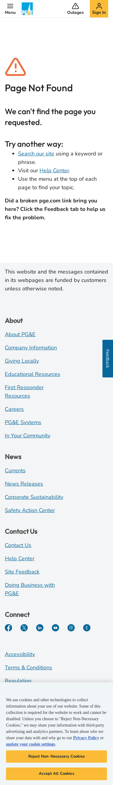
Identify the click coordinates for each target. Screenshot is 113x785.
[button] (10, 8)
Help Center (54, 170)
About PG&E (20, 334)
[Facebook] (8, 628)
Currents (15, 470)
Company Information (31, 347)
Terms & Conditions (28, 667)
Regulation (18, 680)
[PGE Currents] (87, 628)
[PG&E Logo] (28, 8)
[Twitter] (24, 628)
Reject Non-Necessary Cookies (56, 756)
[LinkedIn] (40, 628)
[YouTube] (55, 628)
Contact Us (18, 545)
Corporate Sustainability (34, 497)
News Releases (24, 483)
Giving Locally (22, 360)
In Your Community (27, 435)
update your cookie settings (30, 744)
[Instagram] (71, 628)
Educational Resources (32, 374)
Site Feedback (22, 571)
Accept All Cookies (56, 774)
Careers (14, 409)
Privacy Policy (86, 738)
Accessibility (20, 654)
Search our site (36, 153)
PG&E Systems (23, 422)
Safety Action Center (30, 510)
